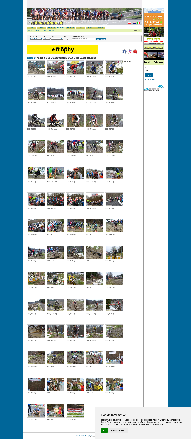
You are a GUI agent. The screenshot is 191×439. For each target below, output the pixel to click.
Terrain (46, 36)
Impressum (90, 435)
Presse (77, 435)
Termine (41, 27)
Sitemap (83, 435)
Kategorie (54, 36)
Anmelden (100, 27)
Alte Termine (67, 36)
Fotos (30, 30)
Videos (44, 30)
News (31, 27)
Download (70, 27)
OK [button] (104, 430)
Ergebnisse (51, 27)
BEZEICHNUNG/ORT (78, 36)
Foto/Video (60, 27)
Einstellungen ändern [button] (118, 430)
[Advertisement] (84, 4)
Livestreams (52, 30)
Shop (80, 27)
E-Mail (146, 70)
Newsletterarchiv (150, 79)
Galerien (36, 30)
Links (90, 27)
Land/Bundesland (35, 36)
